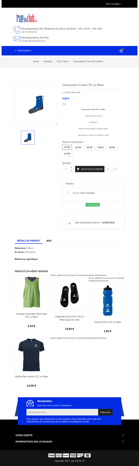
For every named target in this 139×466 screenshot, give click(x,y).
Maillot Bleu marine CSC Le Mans (31, 376)
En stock (19, 252)
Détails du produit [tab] (28, 240)
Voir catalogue (93, 205)
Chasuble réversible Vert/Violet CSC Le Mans (31, 315)
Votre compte (23, 435)
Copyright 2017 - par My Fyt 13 (70, 460)
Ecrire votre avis (71, 92)
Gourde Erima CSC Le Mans (107, 322)
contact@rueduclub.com (33, 40)
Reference (20, 248)
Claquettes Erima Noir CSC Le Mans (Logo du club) (69, 318)
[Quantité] (66, 169)
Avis (48, 240)
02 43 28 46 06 (29, 31)
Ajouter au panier (90, 169)
